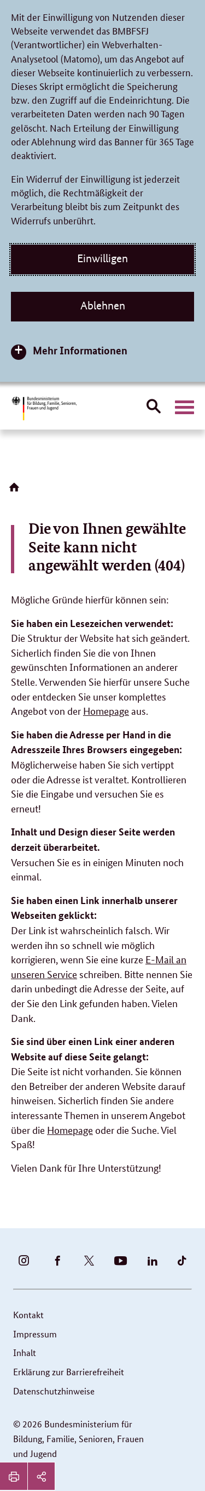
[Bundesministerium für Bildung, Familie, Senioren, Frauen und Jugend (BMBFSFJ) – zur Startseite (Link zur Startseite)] (44, 408)
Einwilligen (102, 258)
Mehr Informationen (80, 350)
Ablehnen (102, 305)
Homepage (106, 710)
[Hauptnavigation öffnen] (184, 407)
